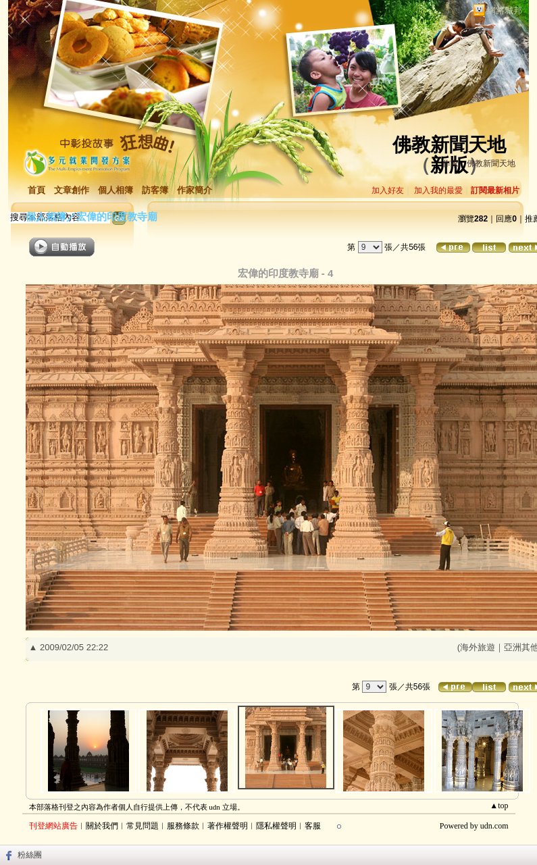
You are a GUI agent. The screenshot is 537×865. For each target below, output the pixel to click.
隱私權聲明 (276, 826)
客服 (313, 826)
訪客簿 (155, 190)
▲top (499, 805)
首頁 (36, 190)
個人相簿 (115, 190)
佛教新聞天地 (449, 144)
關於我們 (102, 826)
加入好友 (388, 190)
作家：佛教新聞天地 (478, 163)
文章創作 (71, 190)
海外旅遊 (477, 647)
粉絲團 (30, 855)
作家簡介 (194, 190)
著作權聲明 (227, 826)
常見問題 (142, 826)
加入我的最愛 (438, 190)
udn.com (494, 826)
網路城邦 (504, 10)
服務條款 (183, 826)
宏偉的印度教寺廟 (116, 216)
